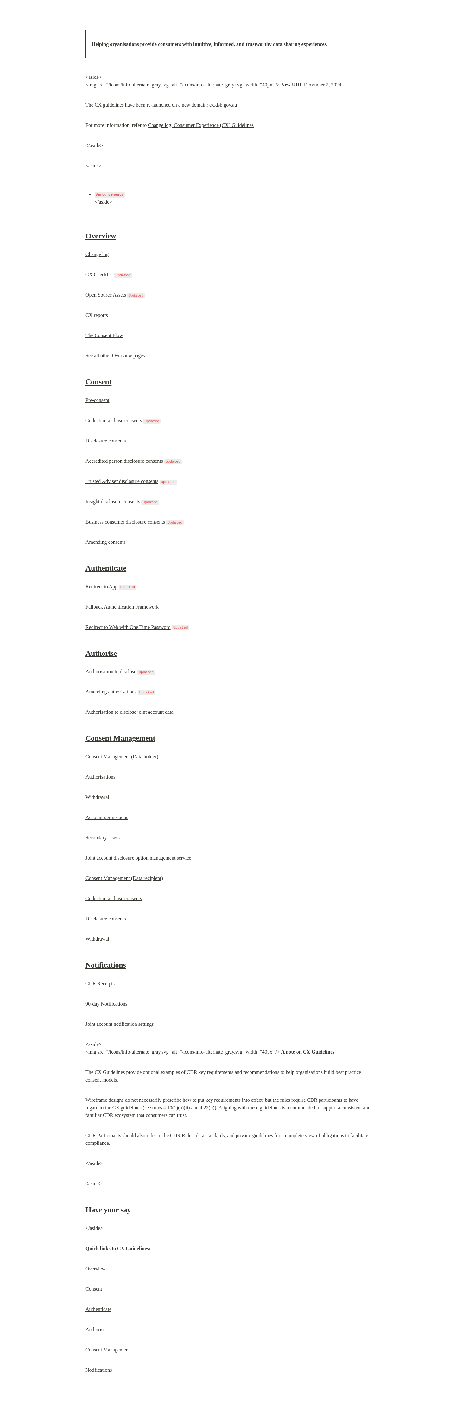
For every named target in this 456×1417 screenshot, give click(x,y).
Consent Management (120, 738)
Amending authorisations (111, 691)
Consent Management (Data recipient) (124, 878)
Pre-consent (98, 400)
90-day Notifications (106, 1003)
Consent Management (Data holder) (122, 756)
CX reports (97, 315)
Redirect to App (101, 586)
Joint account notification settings (120, 1024)
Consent (98, 382)
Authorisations (100, 777)
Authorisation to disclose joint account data (130, 712)
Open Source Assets (106, 295)
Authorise (101, 653)
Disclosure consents (106, 440)
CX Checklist (99, 274)
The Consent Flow (104, 335)
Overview (101, 236)
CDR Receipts (100, 983)
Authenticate (106, 568)
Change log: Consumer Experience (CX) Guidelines (201, 125)
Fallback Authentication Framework (122, 607)
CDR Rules (181, 1135)
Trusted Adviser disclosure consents (122, 481)
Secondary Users (103, 837)
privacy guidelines (254, 1135)
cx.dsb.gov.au (223, 105)
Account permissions (107, 817)
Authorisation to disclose (111, 671)
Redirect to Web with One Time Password (128, 627)
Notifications (106, 965)
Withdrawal (97, 797)
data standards (210, 1135)
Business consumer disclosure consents (125, 521)
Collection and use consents (114, 420)
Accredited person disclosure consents (124, 461)
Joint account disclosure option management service (138, 858)
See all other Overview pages (115, 355)
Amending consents (106, 542)
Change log (97, 254)
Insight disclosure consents (113, 501)
